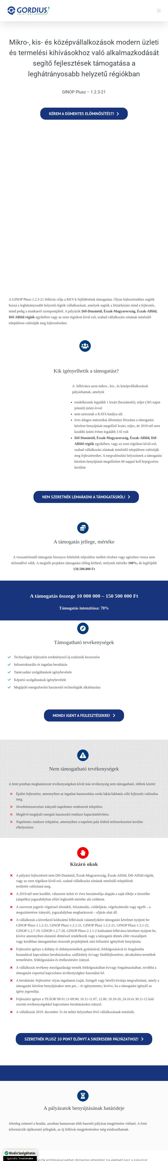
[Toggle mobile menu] (159, 10)
